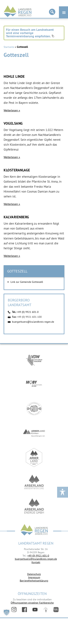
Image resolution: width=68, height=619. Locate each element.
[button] (6, 612)
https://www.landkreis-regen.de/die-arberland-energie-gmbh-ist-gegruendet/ (34, 506)
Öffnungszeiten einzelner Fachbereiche (32, 602)
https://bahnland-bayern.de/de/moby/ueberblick (34, 384)
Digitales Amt (45, 609)
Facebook (24, 609)
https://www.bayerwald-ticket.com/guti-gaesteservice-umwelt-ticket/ (34, 408)
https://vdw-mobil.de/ (34, 359)
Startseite (9, 47)
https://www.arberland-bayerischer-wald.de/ (34, 457)
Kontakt (36, 562)
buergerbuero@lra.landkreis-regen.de (33, 321)
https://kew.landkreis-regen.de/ (34, 481)
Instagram (14, 609)
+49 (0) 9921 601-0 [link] (38, 555)
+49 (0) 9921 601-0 (28, 312)
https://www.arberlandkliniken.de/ (34, 433)
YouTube (35, 609)
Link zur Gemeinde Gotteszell (27, 282)
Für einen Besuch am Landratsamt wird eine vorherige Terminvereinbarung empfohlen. (30, 33)
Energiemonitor (56, 609)
